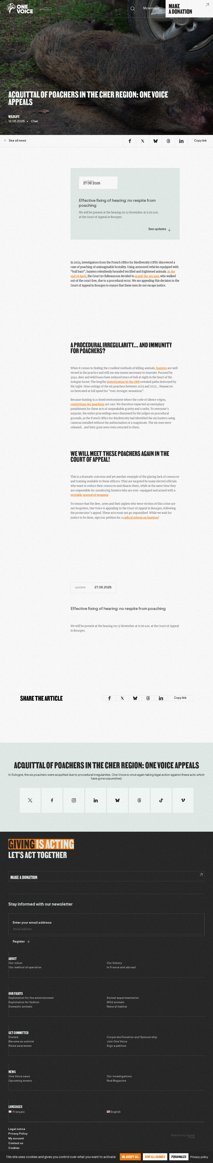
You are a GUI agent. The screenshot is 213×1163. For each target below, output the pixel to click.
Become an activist (21, 1042)
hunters (161, 368)
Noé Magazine (116, 1081)
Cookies (13, 1148)
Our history (114, 963)
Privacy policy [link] (199, 1157)
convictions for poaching (87, 404)
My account (151, 8)
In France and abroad (121, 967)
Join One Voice (117, 1042)
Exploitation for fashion (24, 1002)
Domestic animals (20, 1007)
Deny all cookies (155, 1156)
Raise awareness (20, 1046)
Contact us (15, 1143)
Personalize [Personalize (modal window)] (178, 1156)
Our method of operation (25, 967)
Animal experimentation (123, 998)
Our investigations (119, 1076)
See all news (15, 140)
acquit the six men (147, 276)
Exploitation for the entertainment (31, 998)
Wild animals (115, 1002)
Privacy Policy (17, 1134)
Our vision (15, 963)
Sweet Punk (190, 1136)
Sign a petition (116, 1046)
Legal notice (16, 1129)
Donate (13, 1037)
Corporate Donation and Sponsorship (132, 1037)
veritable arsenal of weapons (89, 495)
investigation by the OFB (123, 382)
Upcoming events (20, 1081)
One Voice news (19, 1076)
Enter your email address (32, 922)
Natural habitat (117, 1007)
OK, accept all (130, 1156)
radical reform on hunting (140, 517)
